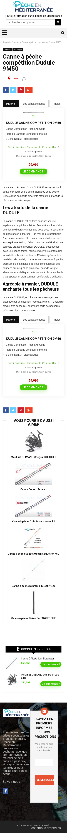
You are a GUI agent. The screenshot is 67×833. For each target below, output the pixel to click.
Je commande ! (33, 171)
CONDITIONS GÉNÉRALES (46, 828)
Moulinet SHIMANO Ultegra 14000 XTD (33, 457)
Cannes (15, 42)
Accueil (6, 42)
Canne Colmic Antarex (33, 489)
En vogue (18, 49)
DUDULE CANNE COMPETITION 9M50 (33, 123)
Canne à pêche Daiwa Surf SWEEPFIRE (33, 618)
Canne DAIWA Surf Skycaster (37, 658)
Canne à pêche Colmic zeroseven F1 (33, 521)
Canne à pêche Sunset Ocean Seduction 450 (33, 553)
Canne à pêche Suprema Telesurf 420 (33, 586)
